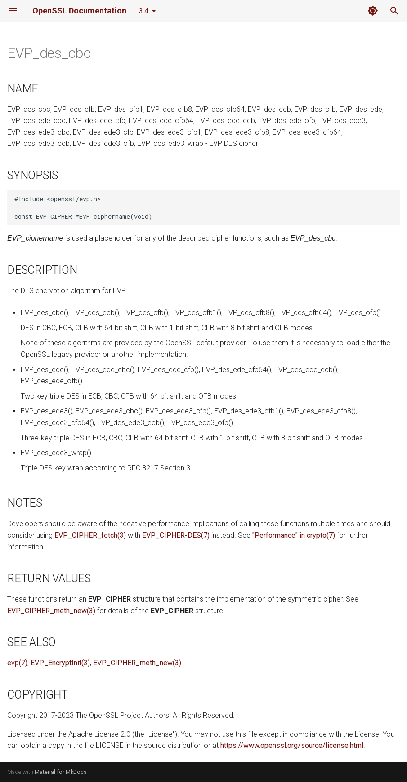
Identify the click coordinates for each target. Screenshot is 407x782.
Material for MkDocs (61, 772)
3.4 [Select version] (143, 11)
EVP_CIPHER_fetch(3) (90, 535)
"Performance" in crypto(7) (293, 535)
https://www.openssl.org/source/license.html (291, 745)
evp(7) (17, 663)
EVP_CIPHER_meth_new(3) (51, 610)
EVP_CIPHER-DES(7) (176, 535)
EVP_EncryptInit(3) (60, 663)
